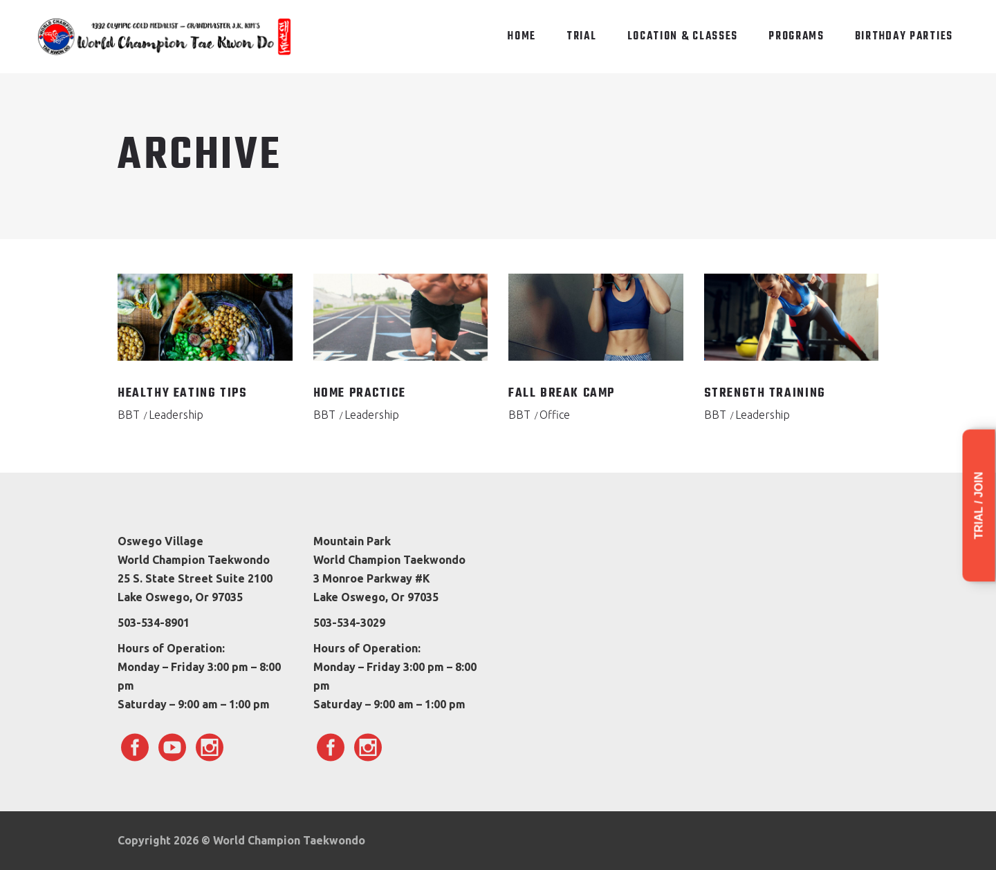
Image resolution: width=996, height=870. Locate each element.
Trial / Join (979, 506)
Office (555, 414)
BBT (129, 414)
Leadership (176, 414)
